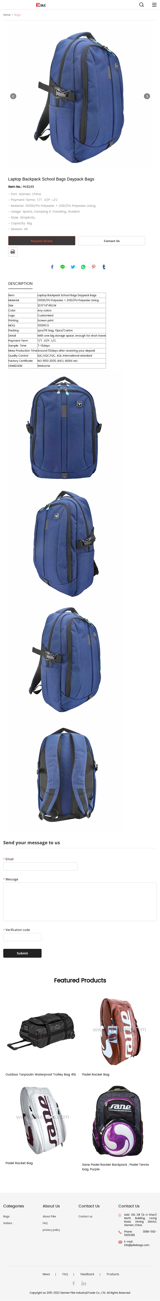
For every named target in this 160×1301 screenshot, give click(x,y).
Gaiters (7, 1224)
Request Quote (42, 241)
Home (7, 15)
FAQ (45, 1224)
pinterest (94, 267)
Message (10, 879)
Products (113, 1274)
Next (147, 96)
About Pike (49, 1217)
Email (8, 859)
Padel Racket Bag (95, 1074)
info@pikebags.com (136, 1246)
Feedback (87, 1274)
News (46, 1274)
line (63, 267)
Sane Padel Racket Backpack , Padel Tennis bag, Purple (115, 1167)
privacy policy (51, 1230)
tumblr (104, 267)
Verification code (16, 930)
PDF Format (12, 251)
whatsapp (83, 267)
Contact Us (112, 241)
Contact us (85, 1217)
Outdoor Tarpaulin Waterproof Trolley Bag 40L (41, 1074)
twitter (73, 267)
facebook (52, 267)
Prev (13, 96)
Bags (17, 15)
